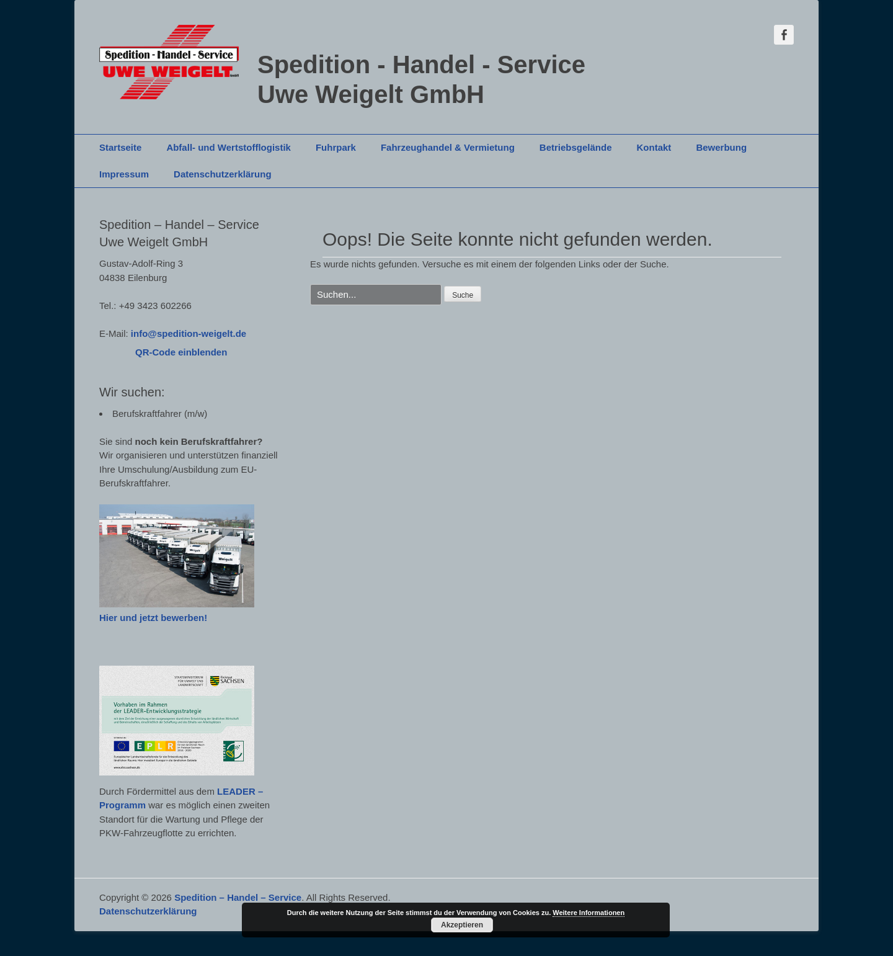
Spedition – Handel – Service (237, 897)
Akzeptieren (462, 925)
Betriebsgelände (576, 147)
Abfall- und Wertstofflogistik (228, 147)
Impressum (124, 174)
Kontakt (654, 147)
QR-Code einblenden (181, 352)
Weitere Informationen (588, 912)
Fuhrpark (336, 147)
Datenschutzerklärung (223, 174)
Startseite (120, 147)
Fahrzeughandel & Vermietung (448, 147)
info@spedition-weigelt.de (188, 333)
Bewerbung (721, 147)
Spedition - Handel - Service (421, 64)
